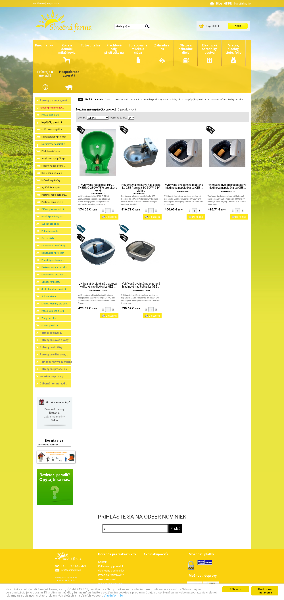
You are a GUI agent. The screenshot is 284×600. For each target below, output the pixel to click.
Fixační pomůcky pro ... (53, 216)
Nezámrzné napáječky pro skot (227, 99)
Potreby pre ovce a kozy (54, 340)
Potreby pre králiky (51, 347)
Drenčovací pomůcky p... (54, 245)
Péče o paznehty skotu (53, 209)
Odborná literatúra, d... (53, 383)
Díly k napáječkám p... (52, 173)
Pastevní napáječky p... (53, 202)
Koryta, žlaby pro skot (52, 252)
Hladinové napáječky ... (53, 165)
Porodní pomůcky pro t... (54, 260)
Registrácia (53, 3)
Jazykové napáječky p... (53, 158)
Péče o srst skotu (50, 115)
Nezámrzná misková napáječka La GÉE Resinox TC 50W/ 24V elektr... (140, 187)
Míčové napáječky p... (52, 180)
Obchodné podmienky (111, 570)
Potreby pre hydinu (51, 332)
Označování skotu (50, 281)
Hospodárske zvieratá (127, 99)
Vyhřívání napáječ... (51, 187)
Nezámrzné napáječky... (53, 144)
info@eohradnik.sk (71, 570)
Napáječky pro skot (51, 122)
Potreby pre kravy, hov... (52, 107)
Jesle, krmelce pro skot (53, 289)
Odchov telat (48, 238)
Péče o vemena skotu (52, 311)
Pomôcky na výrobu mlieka (56, 361)
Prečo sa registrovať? (111, 575)
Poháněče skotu (49, 231)
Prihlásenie (39, 3)
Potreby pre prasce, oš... (54, 369)
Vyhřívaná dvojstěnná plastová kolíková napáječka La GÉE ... (98, 285)
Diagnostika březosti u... (54, 274)
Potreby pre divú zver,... (54, 354)
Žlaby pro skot (49, 318)
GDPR (228, 3)
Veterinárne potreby (52, 376)
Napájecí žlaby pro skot (53, 136)
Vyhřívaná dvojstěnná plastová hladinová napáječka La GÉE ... (184, 186)
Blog (219, 3)
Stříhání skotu (48, 296)
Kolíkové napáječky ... (52, 129)
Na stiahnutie (242, 3)
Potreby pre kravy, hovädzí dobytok (162, 99)
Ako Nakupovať (107, 579)
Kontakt (102, 562)
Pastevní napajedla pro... (54, 194)
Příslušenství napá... (51, 151)
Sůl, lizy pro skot (50, 223)
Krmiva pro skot (49, 325)
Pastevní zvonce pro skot (54, 267)
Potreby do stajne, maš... (55, 100)
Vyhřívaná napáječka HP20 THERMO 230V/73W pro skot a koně (97, 187)
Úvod (107, 99)
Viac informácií (114, 595)
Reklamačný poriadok (111, 566)
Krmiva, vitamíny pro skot (54, 303)
